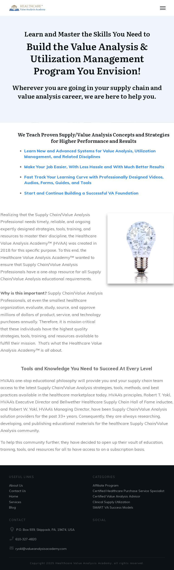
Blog (12, 507)
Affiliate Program (105, 485)
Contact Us (17, 491)
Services (15, 502)
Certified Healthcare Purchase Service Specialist (128, 491)
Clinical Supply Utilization (111, 502)
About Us (16, 485)
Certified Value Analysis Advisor (116, 496)
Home (13, 496)
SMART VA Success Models (113, 507)
